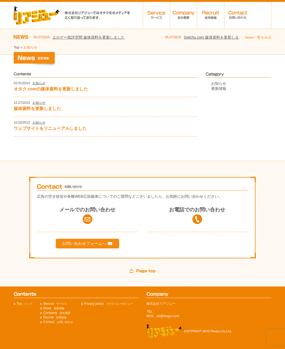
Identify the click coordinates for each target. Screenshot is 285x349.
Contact (48, 322)
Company (50, 313)
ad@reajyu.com (168, 316)
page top (142, 271)
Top (16, 47)
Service (48, 304)
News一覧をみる (258, 37)
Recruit (48, 317)
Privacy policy (94, 304)
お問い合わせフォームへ (87, 243)
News (47, 308)
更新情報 (218, 88)
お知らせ (38, 83)
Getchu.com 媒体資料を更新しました (215, 37)
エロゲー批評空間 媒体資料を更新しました (88, 37)
